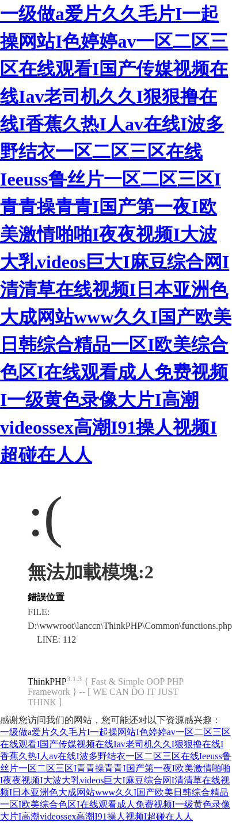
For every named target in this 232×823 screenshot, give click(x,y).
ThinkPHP (47, 681)
